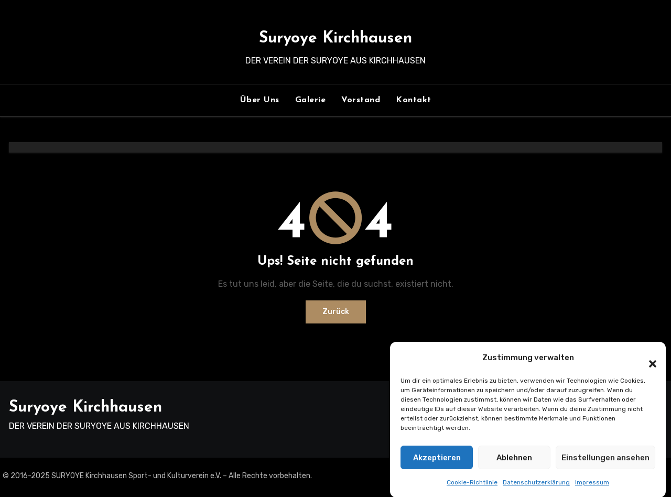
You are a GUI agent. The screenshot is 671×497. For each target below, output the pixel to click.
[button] (647, 363)
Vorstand (360, 100)
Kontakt (413, 100)
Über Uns (259, 100)
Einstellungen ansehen (605, 463)
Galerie (310, 100)
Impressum (592, 488)
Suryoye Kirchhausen (335, 38)
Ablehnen (514, 463)
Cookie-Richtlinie (472, 488)
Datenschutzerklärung (536, 488)
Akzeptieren (437, 463)
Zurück (335, 311)
